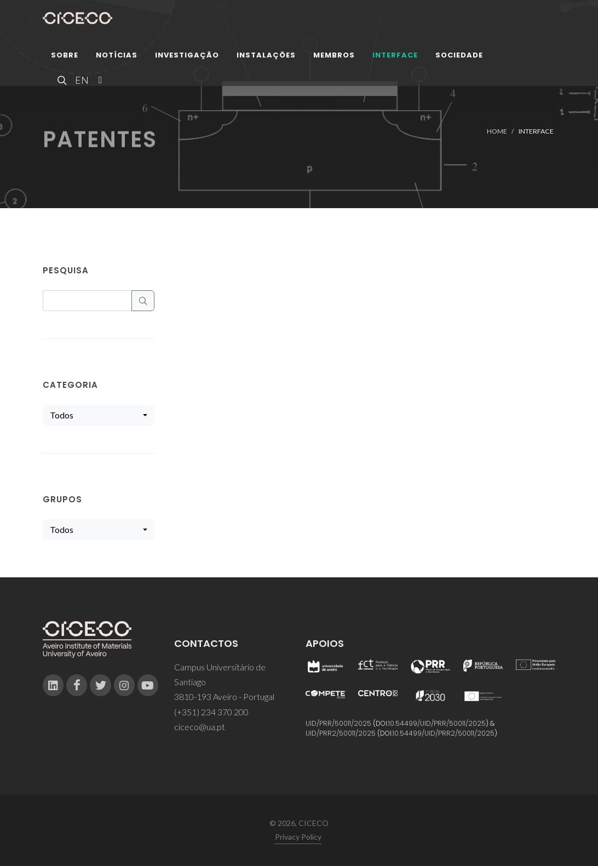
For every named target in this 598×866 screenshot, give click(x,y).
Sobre (64, 57)
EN (80, 82)
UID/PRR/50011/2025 (338, 723)
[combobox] (98, 415)
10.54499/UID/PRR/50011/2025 (437, 723)
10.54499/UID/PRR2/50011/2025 (444, 733)
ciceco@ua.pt (199, 726)
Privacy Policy (298, 836)
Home (497, 131)
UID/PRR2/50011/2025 (341, 733)
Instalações (266, 57)
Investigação (187, 57)
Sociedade (459, 57)
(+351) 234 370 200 (211, 712)
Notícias (116, 57)
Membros (334, 57)
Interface (395, 57)
